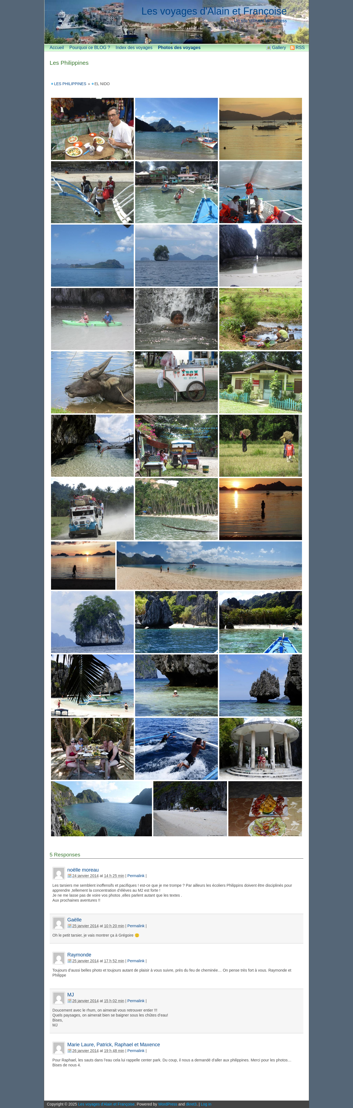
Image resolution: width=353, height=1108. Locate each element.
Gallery (279, 47)
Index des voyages (134, 47)
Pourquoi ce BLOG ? (89, 47)
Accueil (57, 47)
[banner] (176, 22)
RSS (300, 47)
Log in (206, 1104)
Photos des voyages (179, 47)
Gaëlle (74, 920)
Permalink (136, 876)
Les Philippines (69, 63)
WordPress (167, 1104)
